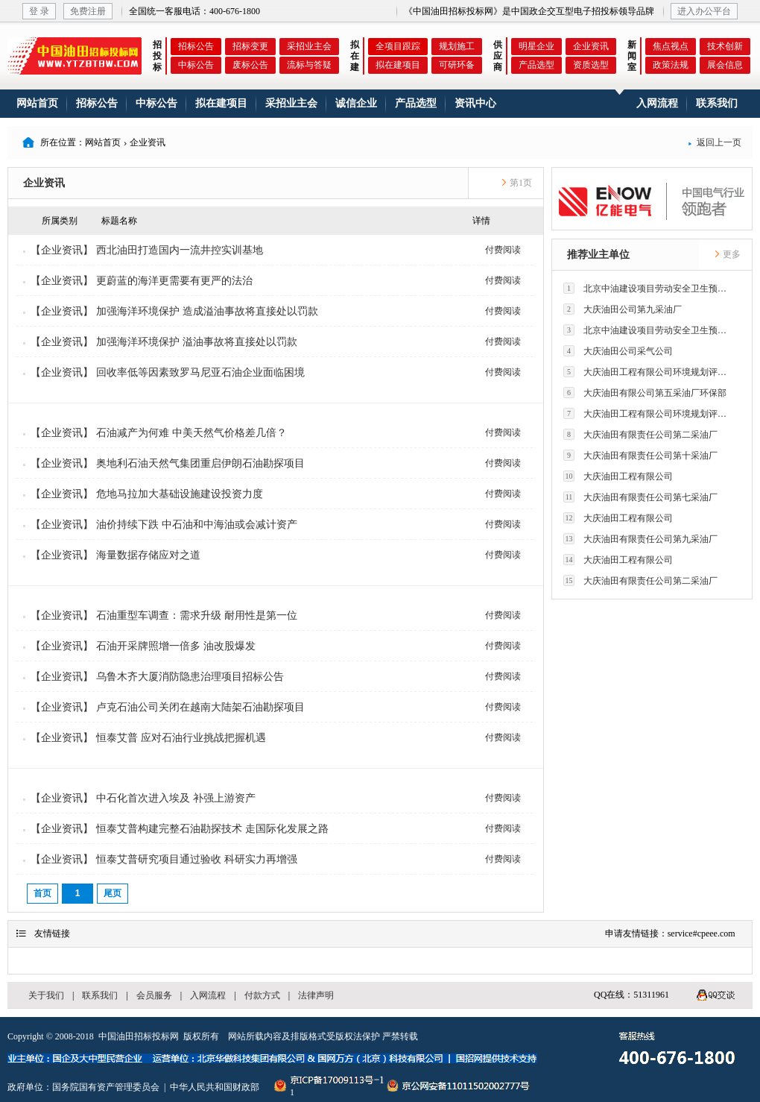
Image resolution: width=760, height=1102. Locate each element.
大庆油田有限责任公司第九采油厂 (640, 538)
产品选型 (536, 65)
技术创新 (725, 46)
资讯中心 (475, 103)
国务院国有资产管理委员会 (105, 1087)
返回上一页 (714, 142)
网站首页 (37, 103)
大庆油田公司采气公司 (618, 350)
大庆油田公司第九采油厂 (622, 309)
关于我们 (46, 995)
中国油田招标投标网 (138, 1036)
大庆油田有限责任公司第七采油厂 (640, 497)
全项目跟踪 (398, 46)
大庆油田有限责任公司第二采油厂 (640, 434)
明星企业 (536, 46)
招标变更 (250, 46)
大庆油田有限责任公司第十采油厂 (640, 455)
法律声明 (316, 995)
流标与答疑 (309, 65)
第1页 (516, 182)
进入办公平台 (704, 11)
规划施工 (457, 46)
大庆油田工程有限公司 (618, 476)
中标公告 (196, 65)
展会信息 (725, 65)
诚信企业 (356, 103)
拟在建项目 (398, 65)
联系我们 (717, 103)
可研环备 (457, 65)
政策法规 (670, 65)
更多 (727, 254)
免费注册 (88, 11)
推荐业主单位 (598, 254)
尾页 (112, 893)
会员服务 (154, 995)
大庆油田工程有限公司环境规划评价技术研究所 (649, 371)
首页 (42, 893)
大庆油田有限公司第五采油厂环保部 (644, 392)
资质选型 (591, 65)
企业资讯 (591, 46)
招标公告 (196, 46)
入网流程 (657, 103)
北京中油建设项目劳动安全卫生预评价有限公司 (649, 288)
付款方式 (262, 995)
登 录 (39, 11)
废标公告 (250, 65)
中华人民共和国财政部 (214, 1087)
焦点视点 (670, 46)
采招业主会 (309, 46)
